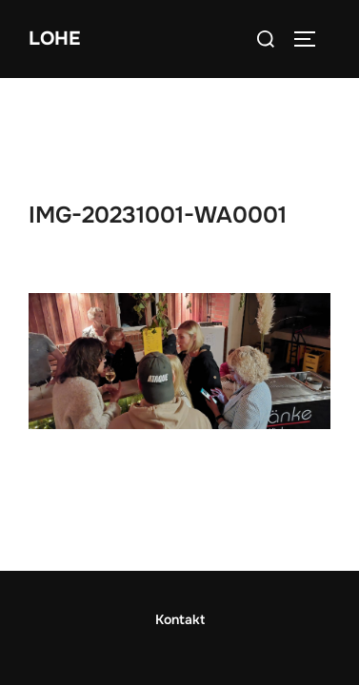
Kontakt (180, 540)
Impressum (180, 619)
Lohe (54, 38)
